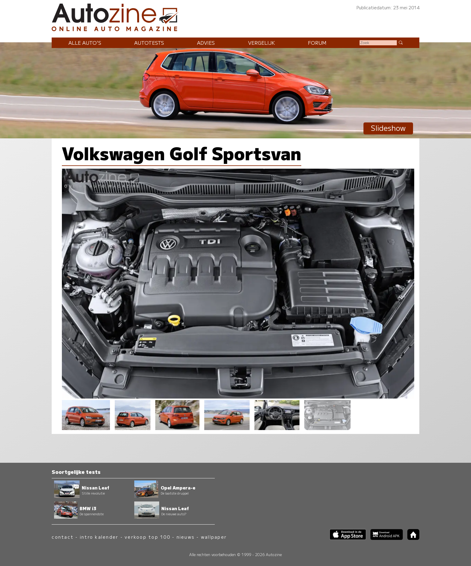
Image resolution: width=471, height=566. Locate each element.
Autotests (149, 42)
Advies (206, 42)
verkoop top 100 (147, 537)
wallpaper (214, 537)
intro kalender (99, 537)
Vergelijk (261, 42)
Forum (317, 42)
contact (63, 537)
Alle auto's (84, 42)
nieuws (186, 537)
